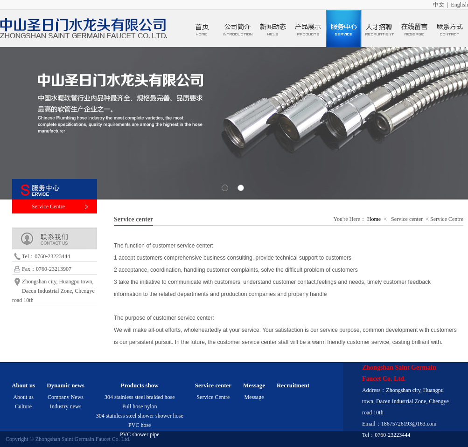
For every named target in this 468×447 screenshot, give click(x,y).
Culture (23, 406)
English (459, 4)
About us (23, 397)
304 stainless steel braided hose (140, 397)
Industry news (66, 406)
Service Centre (48, 206)
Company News (66, 397)
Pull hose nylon (139, 406)
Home (374, 219)
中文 (438, 4)
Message (254, 397)
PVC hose (139, 425)
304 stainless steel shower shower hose (139, 416)
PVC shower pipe (140, 434)
